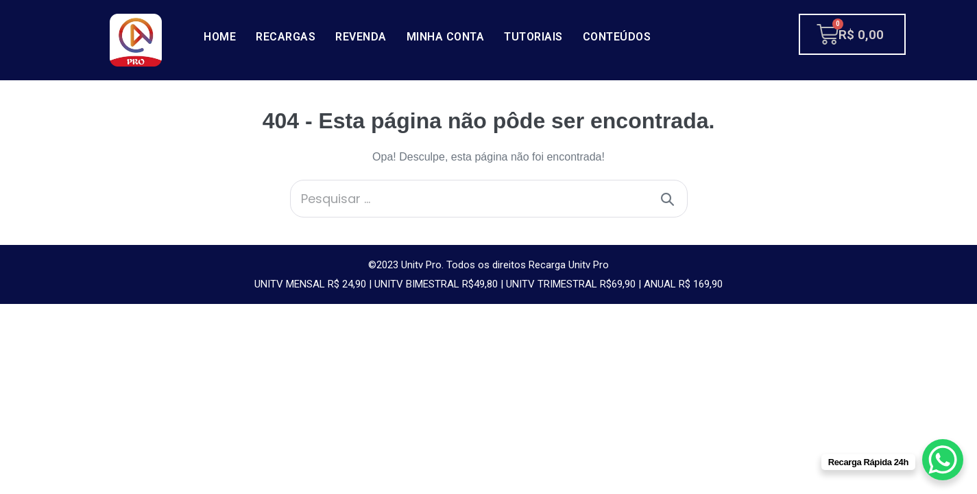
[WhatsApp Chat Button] (942, 459)
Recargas (285, 36)
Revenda (361, 36)
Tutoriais (533, 36)
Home (220, 36)
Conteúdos (617, 36)
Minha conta (446, 36)
